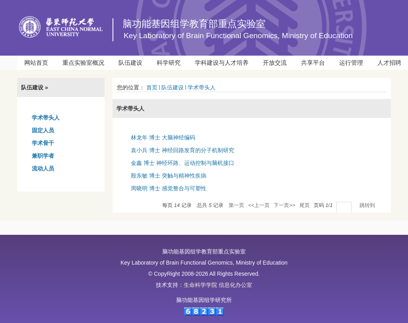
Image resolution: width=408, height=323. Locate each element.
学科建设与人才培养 (222, 62)
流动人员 (43, 168)
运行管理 (351, 62)
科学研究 (169, 62)
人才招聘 (389, 62)
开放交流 (275, 62)
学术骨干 (43, 143)
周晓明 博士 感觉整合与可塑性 (168, 188)
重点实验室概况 (83, 62)
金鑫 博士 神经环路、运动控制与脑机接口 (182, 163)
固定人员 (43, 130)
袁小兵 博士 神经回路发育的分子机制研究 (182, 150)
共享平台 (313, 62)
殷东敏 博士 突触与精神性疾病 (168, 175)
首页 (151, 87)
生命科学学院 (200, 285)
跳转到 (368, 205)
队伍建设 (130, 62)
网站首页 (36, 62)
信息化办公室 (235, 285)
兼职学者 (43, 156)
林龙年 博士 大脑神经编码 (163, 137)
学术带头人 (46, 117)
